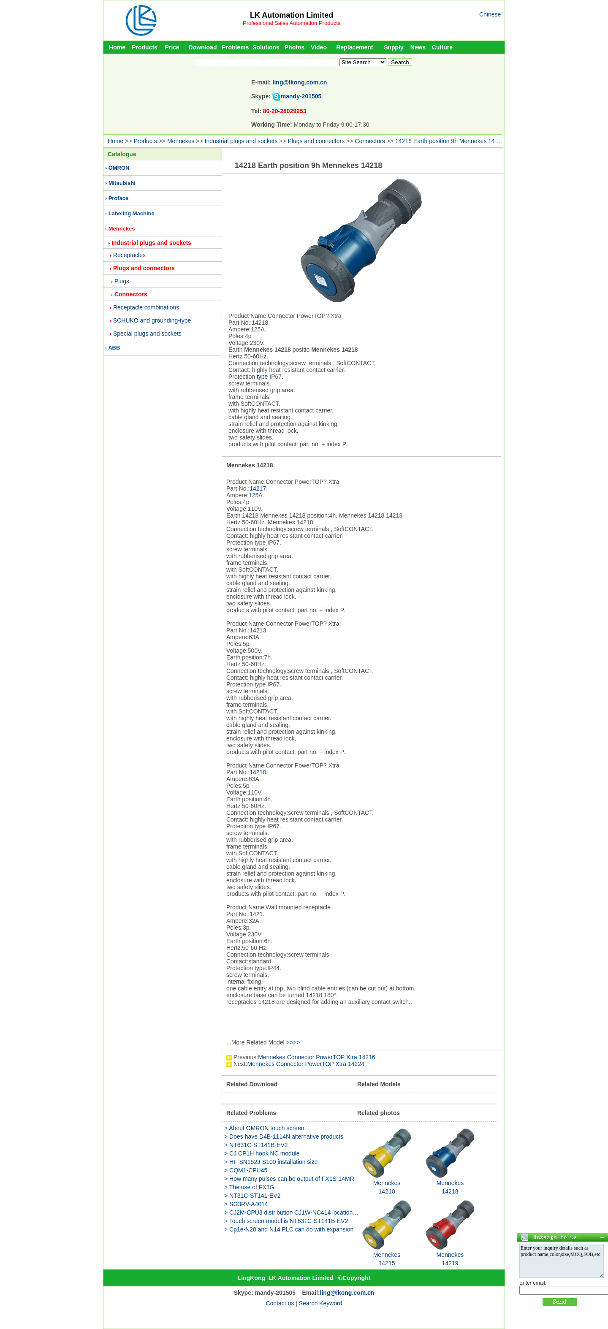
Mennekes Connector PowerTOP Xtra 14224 (305, 1063)
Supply (394, 47)
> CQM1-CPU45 (245, 1170)
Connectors (370, 141)
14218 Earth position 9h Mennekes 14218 (450, 141)
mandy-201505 (301, 96)
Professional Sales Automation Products (291, 23)
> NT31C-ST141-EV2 (252, 1195)
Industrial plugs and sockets (241, 141)
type (262, 376)
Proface (119, 198)
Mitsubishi (122, 183)
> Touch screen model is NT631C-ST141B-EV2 (286, 1221)
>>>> (293, 1042)
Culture (442, 47)
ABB (114, 347)
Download (203, 47)
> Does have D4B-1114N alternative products (283, 1136)
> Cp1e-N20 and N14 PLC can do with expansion (288, 1229)
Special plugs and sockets (147, 333)
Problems (235, 47)
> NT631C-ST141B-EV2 (256, 1145)
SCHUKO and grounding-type (152, 320)
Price (172, 47)
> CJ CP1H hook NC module (262, 1153)
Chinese (490, 14)
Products (144, 47)
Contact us (280, 1303)
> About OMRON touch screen (264, 1128)
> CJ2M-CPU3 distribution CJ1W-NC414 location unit (294, 1212)
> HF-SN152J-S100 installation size (271, 1161)
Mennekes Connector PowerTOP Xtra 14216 (316, 1057)
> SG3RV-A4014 (246, 1204)
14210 (258, 772)
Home (117, 47)
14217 (258, 488)
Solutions (266, 47)
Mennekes (181, 141)
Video (319, 47)
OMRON (119, 168)
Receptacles (129, 255)
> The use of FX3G (249, 1187)
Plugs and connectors (316, 141)
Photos (294, 47)
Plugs (121, 281)
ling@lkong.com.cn (300, 82)
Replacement (354, 47)
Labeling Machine (132, 213)
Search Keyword (320, 1303)
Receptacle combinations (146, 307)
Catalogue (122, 154)
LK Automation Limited (291, 15)
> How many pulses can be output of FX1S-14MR (289, 1178)
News (418, 47)
